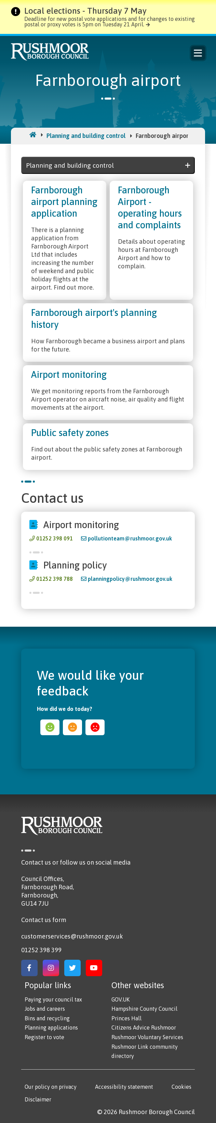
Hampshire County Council (144, 1009)
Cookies (181, 1087)
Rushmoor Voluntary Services (147, 1037)
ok (72, 727)
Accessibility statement (124, 1087)
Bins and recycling (47, 1018)
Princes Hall (126, 1018)
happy (49, 727)
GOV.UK (120, 999)
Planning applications (51, 1027)
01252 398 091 (54, 538)
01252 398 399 (41, 950)
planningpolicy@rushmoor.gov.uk (130, 579)
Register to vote (44, 1037)
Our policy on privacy (51, 1087)
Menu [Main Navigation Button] (198, 53)
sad (95, 727)
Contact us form (43, 919)
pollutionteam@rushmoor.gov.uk (130, 538)
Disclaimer (38, 1099)
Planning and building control (85, 135)
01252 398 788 (54, 579)
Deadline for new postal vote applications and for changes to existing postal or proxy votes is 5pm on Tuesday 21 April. (109, 21)
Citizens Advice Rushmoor (143, 1027)
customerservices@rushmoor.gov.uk (72, 936)
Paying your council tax (53, 999)
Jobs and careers (45, 1009)
